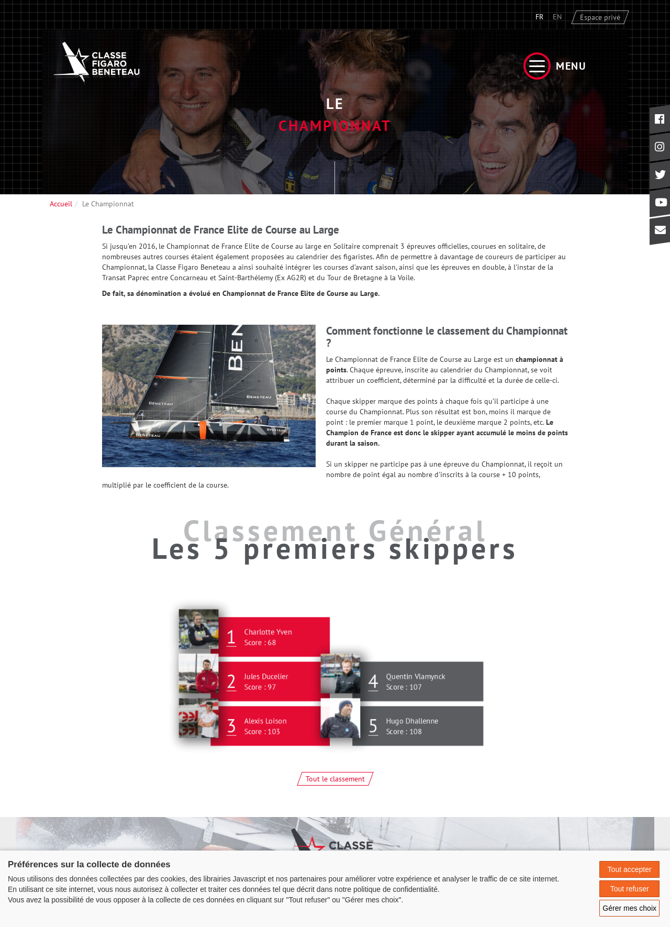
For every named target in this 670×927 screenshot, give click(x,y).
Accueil (61, 203)
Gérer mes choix (629, 908)
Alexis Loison (266, 729)
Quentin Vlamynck (416, 684)
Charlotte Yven (269, 640)
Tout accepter (630, 869)
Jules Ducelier (266, 684)
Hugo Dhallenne (413, 729)
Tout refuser (629, 889)
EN (557, 16)
